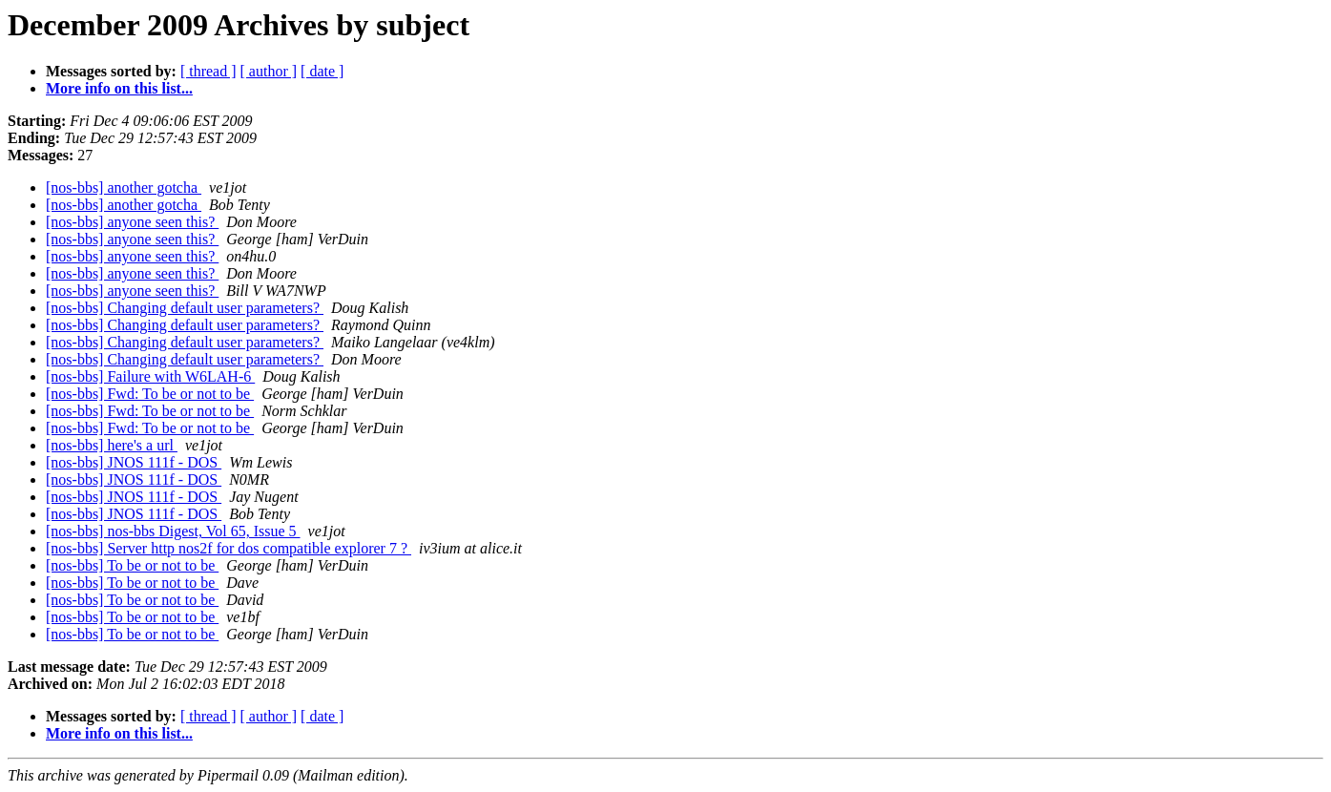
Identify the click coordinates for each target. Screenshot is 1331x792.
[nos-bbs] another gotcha (123, 187)
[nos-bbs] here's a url (111, 445)
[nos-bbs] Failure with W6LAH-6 (150, 376)
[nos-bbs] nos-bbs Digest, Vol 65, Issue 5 (173, 531)
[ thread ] (208, 71)
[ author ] (269, 71)
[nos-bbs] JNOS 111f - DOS (133, 462)
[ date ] (322, 71)
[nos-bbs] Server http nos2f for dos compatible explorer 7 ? (228, 548)
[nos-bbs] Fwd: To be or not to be (150, 394)
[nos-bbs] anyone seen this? (132, 222)
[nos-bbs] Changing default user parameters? (184, 308)
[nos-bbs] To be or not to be (132, 565)
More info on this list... (119, 88)
